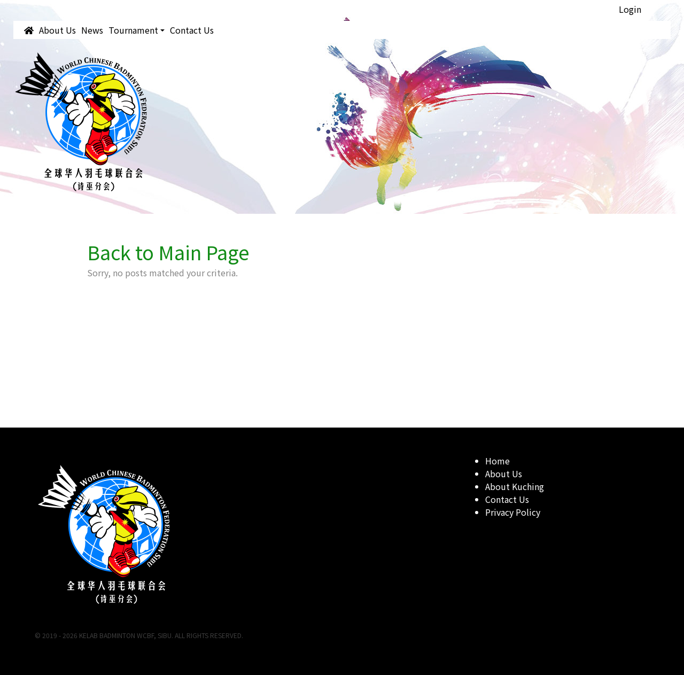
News (92, 30)
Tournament (133, 30)
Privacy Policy (512, 512)
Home (497, 460)
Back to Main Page (168, 252)
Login (630, 9)
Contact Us (192, 30)
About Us (57, 30)
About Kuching (514, 486)
